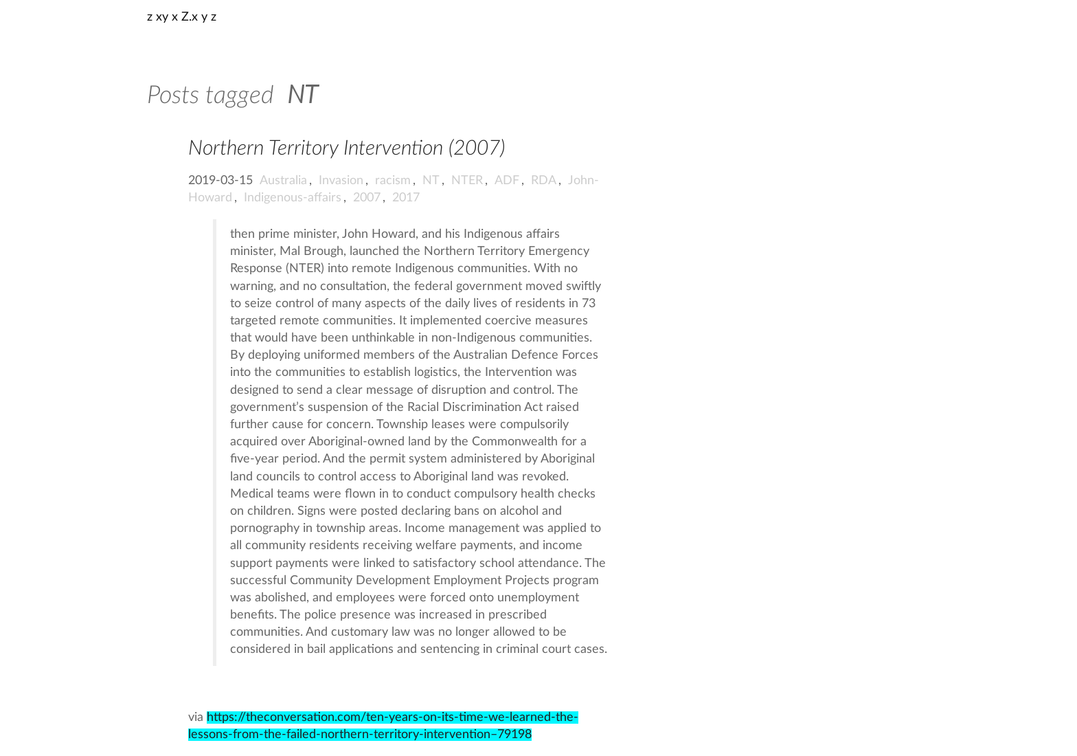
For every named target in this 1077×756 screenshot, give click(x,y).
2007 (367, 198)
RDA (543, 181)
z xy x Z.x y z (181, 17)
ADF (507, 181)
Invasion (341, 181)
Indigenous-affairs (292, 198)
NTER (467, 181)
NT (431, 181)
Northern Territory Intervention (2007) (346, 148)
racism (393, 181)
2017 (406, 198)
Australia (283, 181)
